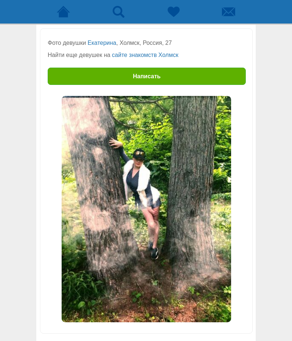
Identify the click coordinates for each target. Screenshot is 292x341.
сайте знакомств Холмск (145, 55)
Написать (147, 76)
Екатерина (102, 43)
